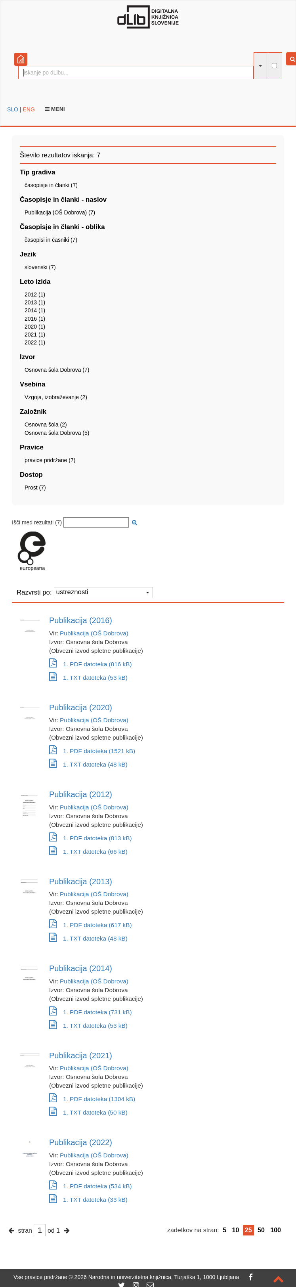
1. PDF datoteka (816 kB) (90, 664)
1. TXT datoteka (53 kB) (88, 677)
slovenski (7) (40, 267)
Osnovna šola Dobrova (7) (57, 370)
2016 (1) (35, 319)
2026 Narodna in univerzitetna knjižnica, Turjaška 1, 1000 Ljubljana (156, 1277)
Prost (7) (35, 487)
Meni (55, 109)
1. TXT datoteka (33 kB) (88, 1199)
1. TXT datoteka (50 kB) (88, 1112)
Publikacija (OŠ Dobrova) (94, 633)
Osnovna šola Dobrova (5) (57, 433)
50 (261, 1230)
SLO (12, 109)
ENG (28, 109)
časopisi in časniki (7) (51, 240)
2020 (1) (35, 326)
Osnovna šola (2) (46, 424)
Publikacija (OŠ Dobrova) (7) (60, 212)
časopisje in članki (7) (51, 185)
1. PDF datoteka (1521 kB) (92, 751)
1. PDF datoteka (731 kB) (90, 1012)
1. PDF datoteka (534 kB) (90, 1186)
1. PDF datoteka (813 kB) (90, 838)
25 (248, 1230)
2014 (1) (35, 310)
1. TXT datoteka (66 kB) (88, 851)
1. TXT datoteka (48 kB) (88, 764)
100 (275, 1230)
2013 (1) (35, 302)
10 (235, 1230)
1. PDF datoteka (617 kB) (90, 925)
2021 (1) (35, 334)
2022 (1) (35, 342)
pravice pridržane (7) (50, 460)
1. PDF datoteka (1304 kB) (92, 1099)
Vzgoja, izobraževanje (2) (56, 397)
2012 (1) (35, 294)
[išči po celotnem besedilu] (274, 65)
